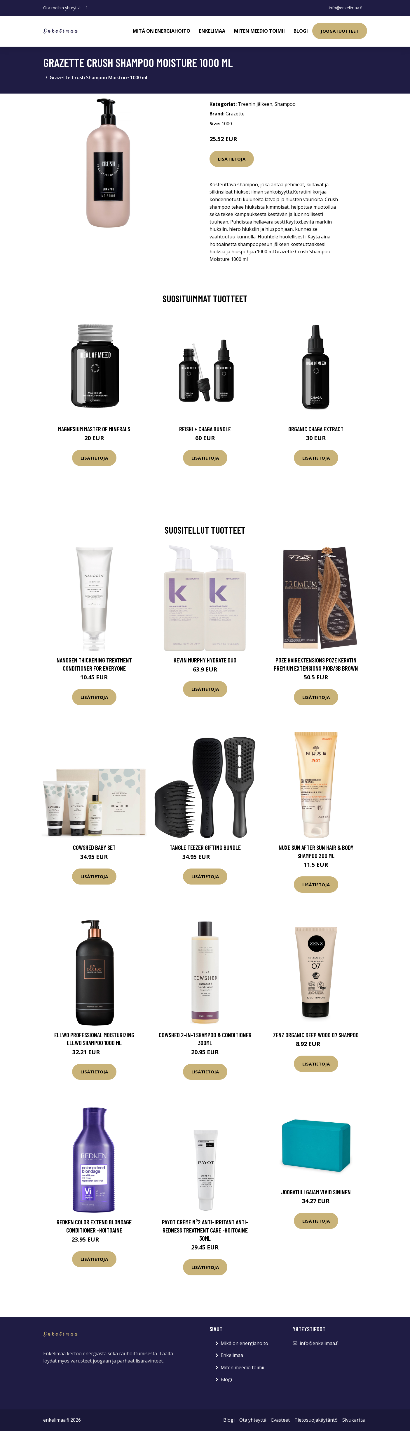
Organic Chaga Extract (315, 429)
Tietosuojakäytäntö (316, 1420)
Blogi (301, 31)
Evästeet (280, 1420)
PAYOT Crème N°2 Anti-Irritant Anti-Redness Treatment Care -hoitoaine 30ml (205, 1230)
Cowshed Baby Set (94, 847)
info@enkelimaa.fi (345, 7)
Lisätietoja (231, 159)
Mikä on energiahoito (244, 1343)
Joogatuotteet (340, 31)
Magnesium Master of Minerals (94, 429)
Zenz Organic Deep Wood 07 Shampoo (316, 1034)
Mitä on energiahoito (161, 31)
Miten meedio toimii (259, 31)
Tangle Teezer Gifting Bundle (205, 847)
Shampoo (285, 104)
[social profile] (87, 7)
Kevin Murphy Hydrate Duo (205, 660)
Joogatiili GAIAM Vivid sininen (316, 1192)
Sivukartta (353, 1420)
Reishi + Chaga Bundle (205, 429)
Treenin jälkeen (255, 104)
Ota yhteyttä (252, 1420)
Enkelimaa (212, 31)
